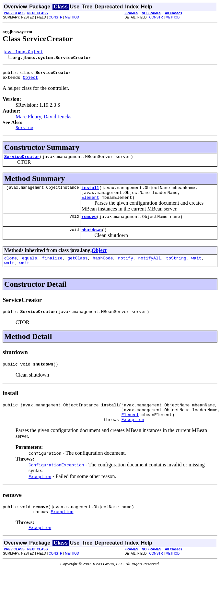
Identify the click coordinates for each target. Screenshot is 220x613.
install (90, 193)
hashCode (103, 268)
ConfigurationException (56, 482)
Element (90, 205)
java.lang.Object (23, 52)
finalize (52, 268)
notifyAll (149, 268)
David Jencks (58, 119)
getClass (77, 268)
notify (125, 268)
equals (29, 268)
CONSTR (55, 17)
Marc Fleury (28, 119)
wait (196, 268)
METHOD (72, 17)
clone (10, 268)
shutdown (91, 239)
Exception (133, 437)
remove (89, 225)
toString (176, 268)
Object (30, 80)
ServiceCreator (22, 161)
